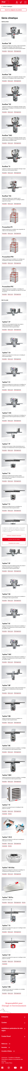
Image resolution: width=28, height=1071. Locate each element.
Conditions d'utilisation (14, 1057)
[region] (13, 11)
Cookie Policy (8, 1063)
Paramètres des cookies (14, 543)
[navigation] (25, 2)
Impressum (4, 1057)
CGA (2, 1063)
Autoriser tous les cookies (14, 539)
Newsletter (6, 1047)
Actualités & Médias (8, 1051)
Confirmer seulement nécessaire (14, 535)
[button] (4, 51)
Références (6, 1044)
